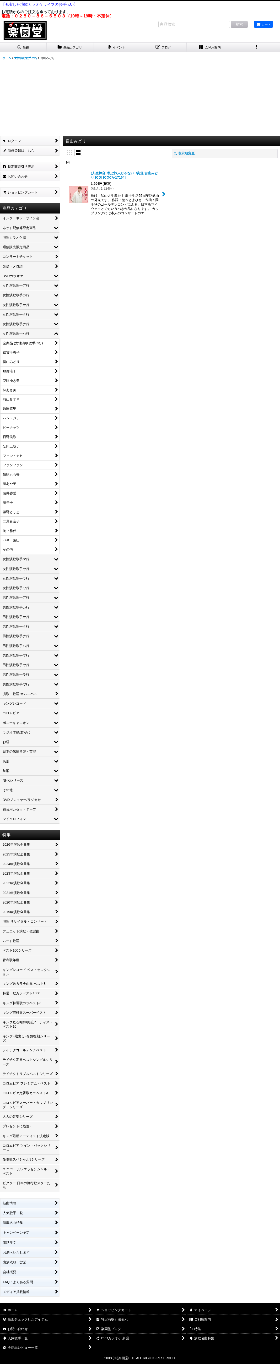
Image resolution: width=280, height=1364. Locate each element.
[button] (256, 47)
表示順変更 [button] (184, 153)
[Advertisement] (140, 97)
